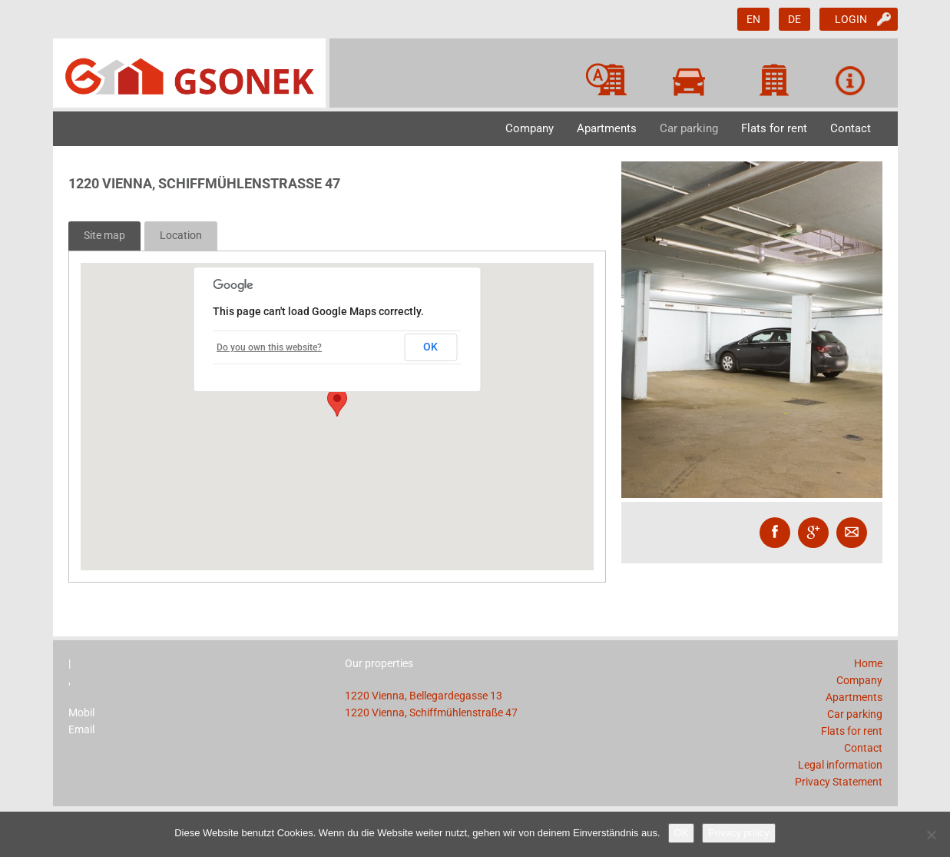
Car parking (689, 128)
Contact (850, 128)
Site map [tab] (104, 235)
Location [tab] (181, 235)
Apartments (607, 128)
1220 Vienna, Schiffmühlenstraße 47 (431, 712)
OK (430, 346)
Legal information (840, 765)
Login (851, 19)
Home (868, 663)
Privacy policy (738, 833)
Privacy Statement (838, 782)
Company (529, 128)
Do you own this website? (269, 347)
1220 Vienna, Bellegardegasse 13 (423, 695)
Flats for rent (774, 128)
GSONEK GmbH (191, 73)
